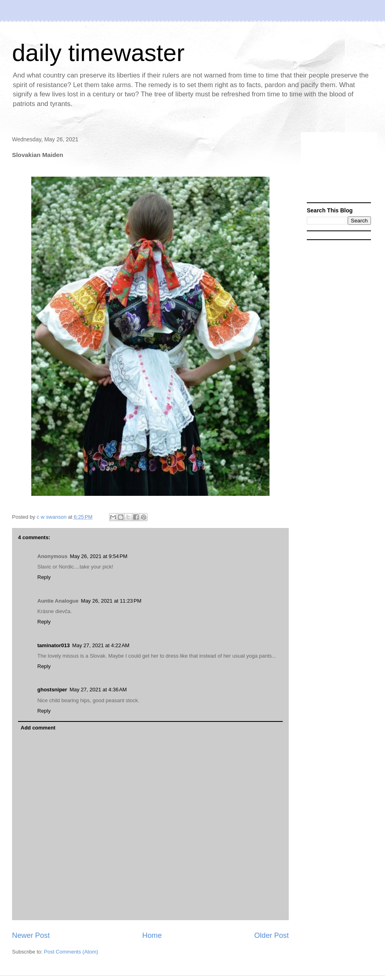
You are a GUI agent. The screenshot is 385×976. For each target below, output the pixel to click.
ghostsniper (52, 690)
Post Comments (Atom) (71, 952)
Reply (44, 577)
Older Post (271, 935)
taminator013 (53, 645)
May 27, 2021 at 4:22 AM (101, 645)
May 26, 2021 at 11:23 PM (111, 601)
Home (152, 935)
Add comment (38, 728)
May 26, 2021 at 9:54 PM (98, 556)
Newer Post (31, 935)
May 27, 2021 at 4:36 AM (98, 690)
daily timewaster (98, 52)
